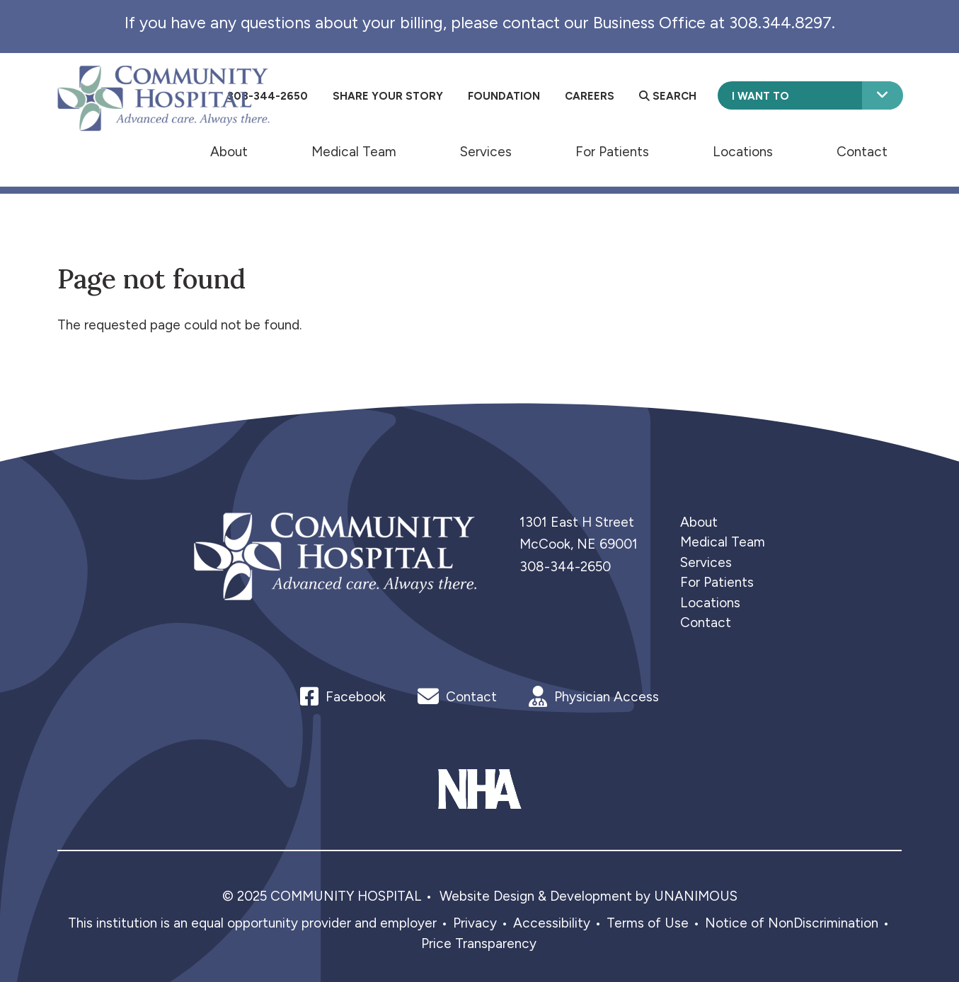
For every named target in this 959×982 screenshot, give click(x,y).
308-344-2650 (565, 567)
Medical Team (353, 151)
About (229, 151)
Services (486, 151)
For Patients (612, 151)
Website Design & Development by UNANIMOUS (588, 896)
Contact (862, 151)
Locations (743, 151)
